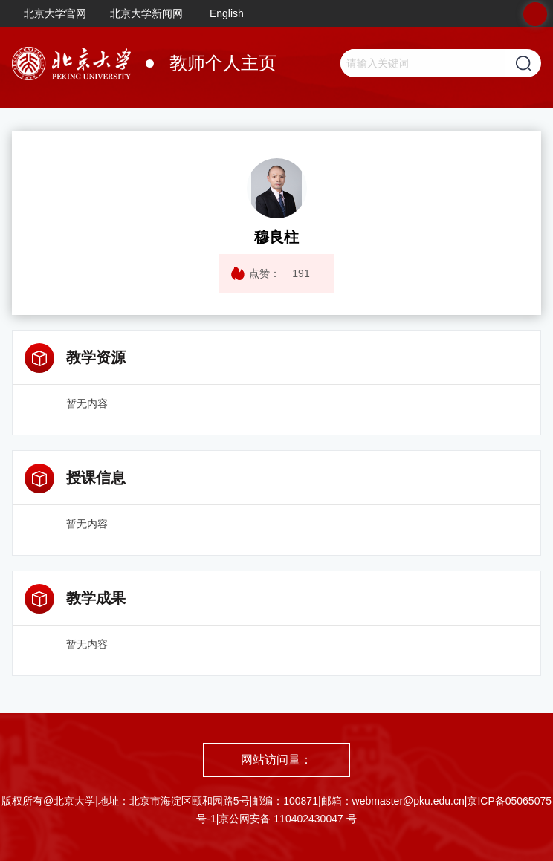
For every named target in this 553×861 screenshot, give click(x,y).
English (227, 13)
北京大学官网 (55, 13)
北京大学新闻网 (146, 13)
